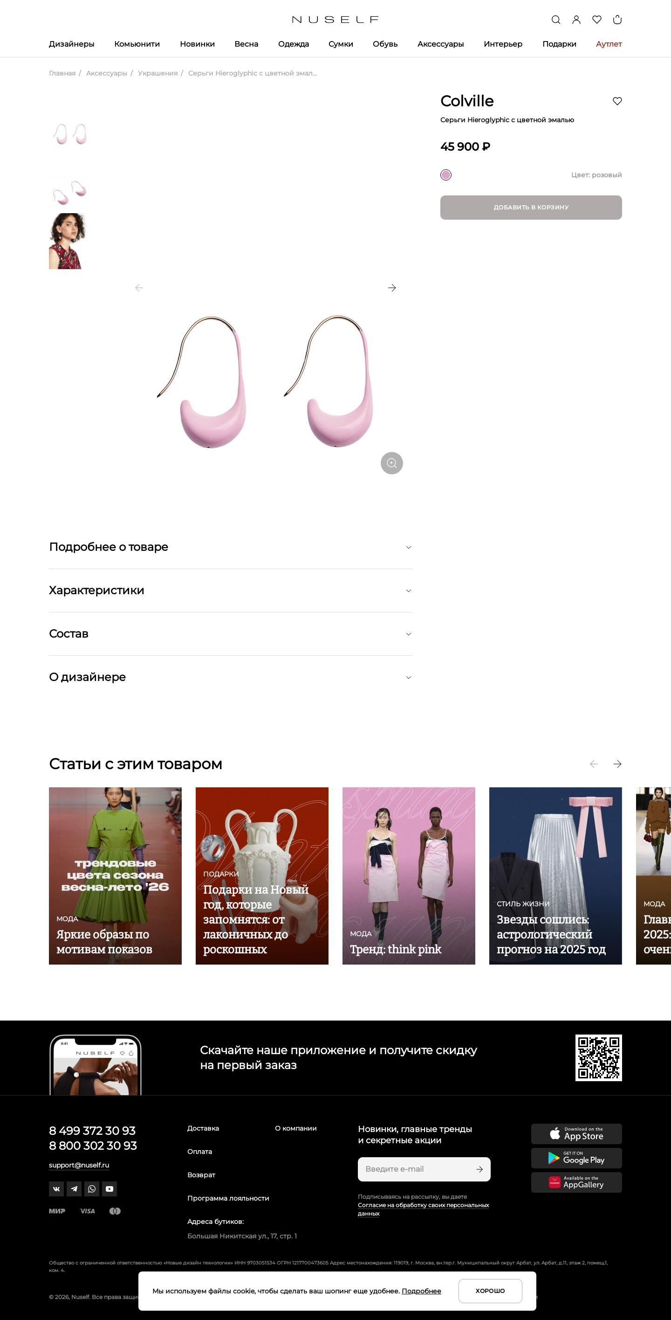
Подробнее (421, 1291)
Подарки (559, 44)
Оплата (199, 1151)
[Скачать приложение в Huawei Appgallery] (576, 1182)
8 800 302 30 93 (93, 1146)
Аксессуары (441, 44)
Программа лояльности (228, 1198)
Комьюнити (137, 44)
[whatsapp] (91, 1188)
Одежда (293, 44)
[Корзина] (617, 19)
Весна (246, 44)
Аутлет (609, 44)
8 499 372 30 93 (92, 1131)
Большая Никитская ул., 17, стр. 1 (242, 1236)
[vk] (56, 1188)
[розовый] (446, 175)
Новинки (197, 44)
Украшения (157, 73)
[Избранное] (597, 19)
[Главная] (336, 19)
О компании (296, 1128)
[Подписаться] (478, 1169)
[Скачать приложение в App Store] (576, 1134)
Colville (466, 101)
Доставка (203, 1128)
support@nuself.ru (79, 1165)
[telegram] (74, 1188)
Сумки (341, 44)
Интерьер (503, 44)
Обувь (385, 44)
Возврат (201, 1175)
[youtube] (109, 1188)
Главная (62, 73)
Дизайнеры (72, 44)
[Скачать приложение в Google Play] (576, 1158)
